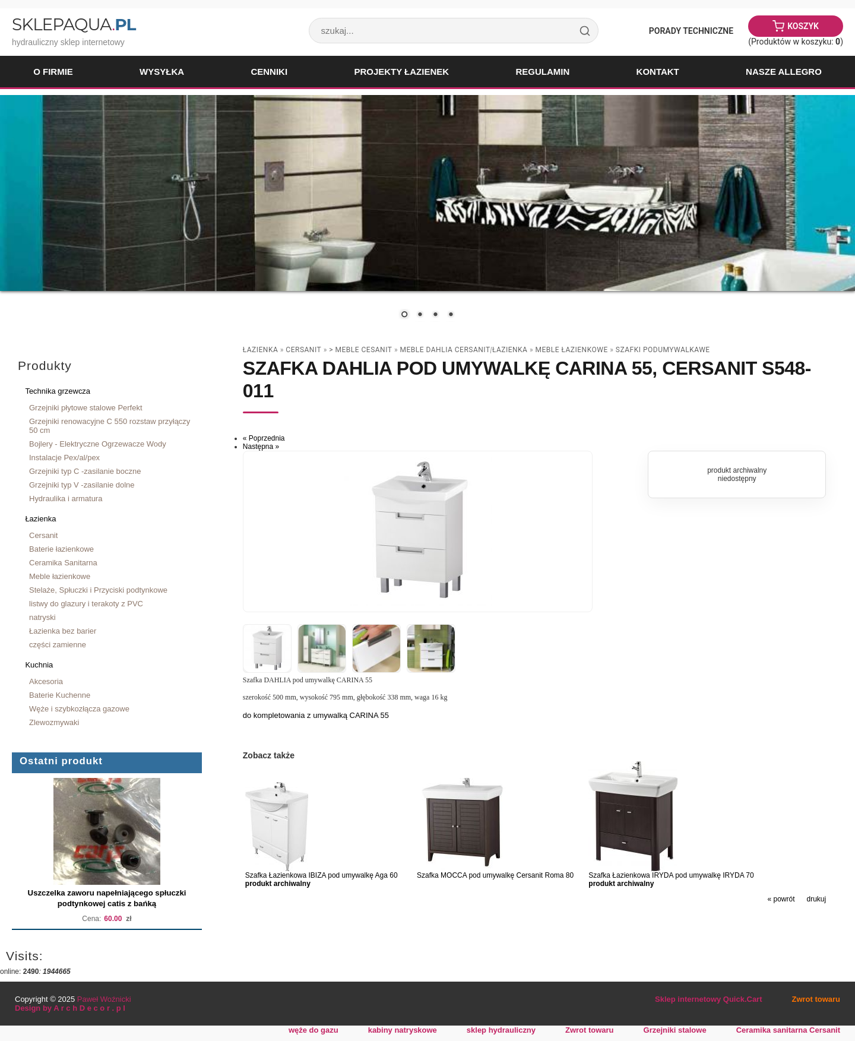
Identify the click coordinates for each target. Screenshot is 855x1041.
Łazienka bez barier (62, 631)
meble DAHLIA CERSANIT (445, 350)
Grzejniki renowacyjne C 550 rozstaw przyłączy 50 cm (109, 426)
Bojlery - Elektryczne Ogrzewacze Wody (97, 443)
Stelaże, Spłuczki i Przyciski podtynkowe (98, 590)
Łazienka (40, 518)
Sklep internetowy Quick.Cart (708, 999)
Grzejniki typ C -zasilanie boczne (85, 471)
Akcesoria (46, 681)
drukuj (816, 899)
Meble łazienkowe (59, 576)
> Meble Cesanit (360, 350)
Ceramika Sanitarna (63, 562)
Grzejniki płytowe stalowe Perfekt (85, 407)
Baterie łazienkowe (61, 549)
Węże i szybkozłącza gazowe (79, 708)
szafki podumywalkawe (663, 350)
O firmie (53, 72)
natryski (42, 617)
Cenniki (269, 72)
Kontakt (657, 72)
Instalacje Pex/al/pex (64, 457)
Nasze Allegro (784, 72)
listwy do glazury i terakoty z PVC (86, 603)
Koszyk (803, 26)
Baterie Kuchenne (59, 695)
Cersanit (43, 535)
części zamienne (57, 644)
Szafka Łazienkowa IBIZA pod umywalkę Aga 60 (321, 875)
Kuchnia (39, 664)
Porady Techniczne (691, 31)
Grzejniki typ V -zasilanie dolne (82, 484)
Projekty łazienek (401, 72)
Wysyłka (162, 72)
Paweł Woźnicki (104, 999)
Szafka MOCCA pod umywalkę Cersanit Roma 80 (495, 875)
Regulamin (542, 72)
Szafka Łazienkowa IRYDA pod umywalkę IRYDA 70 (670, 875)
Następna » (261, 446)
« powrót (780, 899)
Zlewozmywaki (54, 722)
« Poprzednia (264, 438)
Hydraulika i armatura (65, 498)
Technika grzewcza (57, 391)
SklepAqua (73, 24)
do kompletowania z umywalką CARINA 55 (316, 715)
